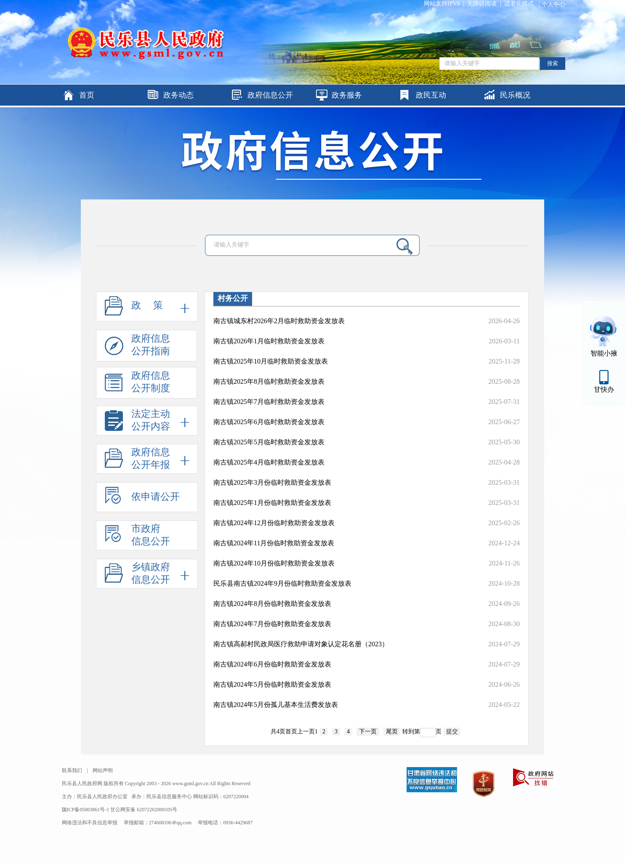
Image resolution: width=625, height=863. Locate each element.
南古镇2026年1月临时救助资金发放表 (268, 341)
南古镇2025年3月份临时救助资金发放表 (272, 482)
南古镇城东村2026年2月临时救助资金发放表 (279, 320)
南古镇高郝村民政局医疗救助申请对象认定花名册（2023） (300, 644)
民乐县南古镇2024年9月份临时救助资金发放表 (282, 583)
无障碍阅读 (482, 3)
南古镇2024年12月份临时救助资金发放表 (274, 522)
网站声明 (103, 770)
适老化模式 (519, 3)
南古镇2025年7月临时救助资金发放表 (268, 401)
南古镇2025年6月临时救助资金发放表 (268, 421)
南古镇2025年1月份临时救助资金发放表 (272, 502)
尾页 (392, 731)
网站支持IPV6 (442, 3)
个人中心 (553, 4)
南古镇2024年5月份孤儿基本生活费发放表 (275, 704)
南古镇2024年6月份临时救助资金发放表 (272, 664)
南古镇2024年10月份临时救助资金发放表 (274, 563)
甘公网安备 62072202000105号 (143, 810)
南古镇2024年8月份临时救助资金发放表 (272, 603)
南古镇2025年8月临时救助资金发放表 (268, 381)
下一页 (368, 731)
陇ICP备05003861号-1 (86, 810)
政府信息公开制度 (137, 384)
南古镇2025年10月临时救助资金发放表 (270, 361)
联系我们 (72, 770)
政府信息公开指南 (137, 347)
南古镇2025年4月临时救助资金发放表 (268, 462)
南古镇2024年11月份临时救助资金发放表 (273, 543)
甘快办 (604, 389)
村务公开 (233, 298)
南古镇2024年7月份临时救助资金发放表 (272, 623)
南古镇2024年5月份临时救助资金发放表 (272, 684)
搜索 (552, 63)
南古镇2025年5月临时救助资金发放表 (268, 442)
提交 (452, 731)
